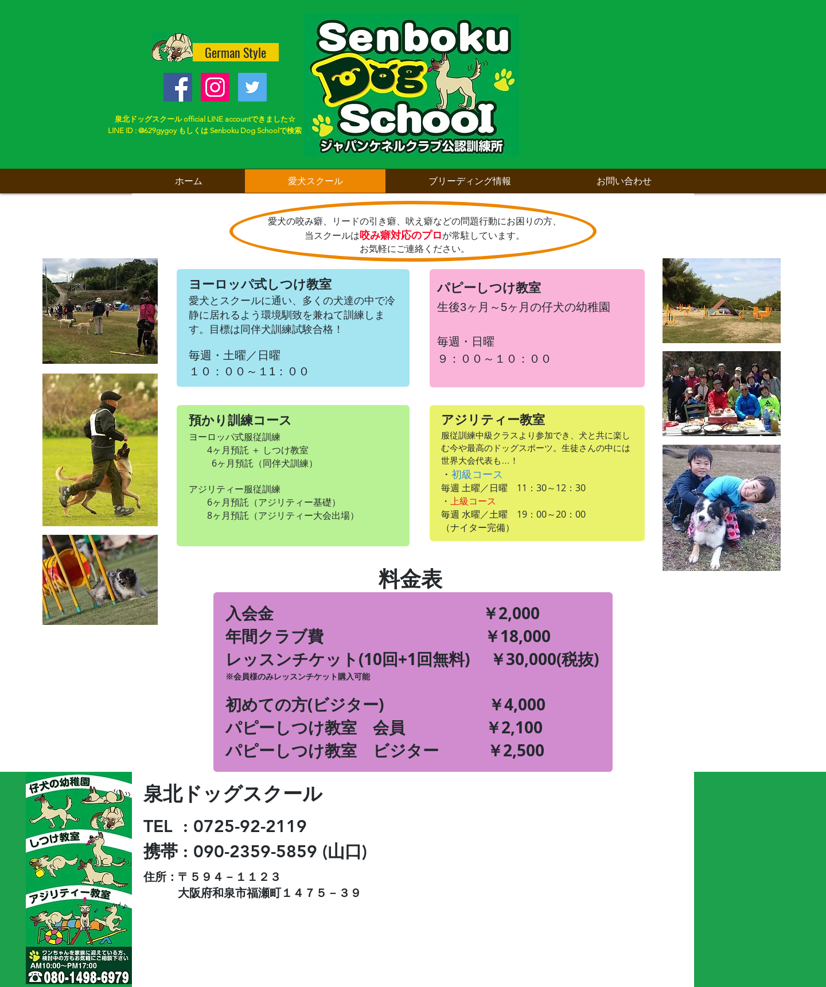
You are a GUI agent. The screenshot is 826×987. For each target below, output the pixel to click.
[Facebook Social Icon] (177, 87)
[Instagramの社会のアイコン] (215, 87)
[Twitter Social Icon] (252, 87)
